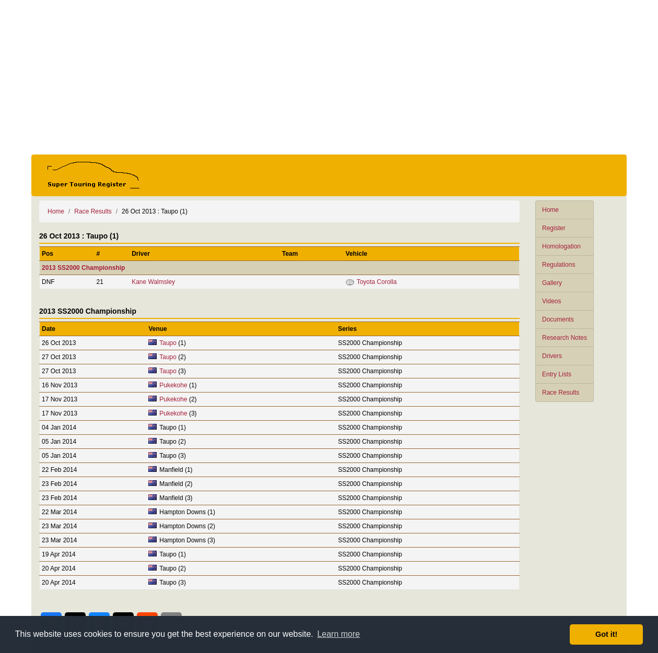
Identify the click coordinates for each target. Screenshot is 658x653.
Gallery (552, 283)
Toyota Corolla (377, 282)
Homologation (561, 246)
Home (550, 209)
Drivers (552, 356)
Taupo (168, 343)
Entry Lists (556, 374)
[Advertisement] (329, 77)
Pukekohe (173, 385)
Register (554, 228)
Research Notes (564, 337)
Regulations (558, 264)
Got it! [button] (606, 634)
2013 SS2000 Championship (83, 267)
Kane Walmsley (153, 282)
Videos (551, 301)
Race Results (560, 392)
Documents (558, 319)
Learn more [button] (338, 634)
